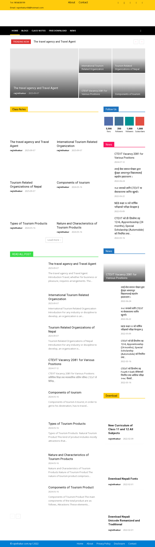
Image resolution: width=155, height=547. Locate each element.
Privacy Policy (103, 543)
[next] (141, 41)
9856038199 (19, 2)
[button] (140, 30)
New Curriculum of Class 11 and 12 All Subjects (120, 429)
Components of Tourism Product (71, 487)
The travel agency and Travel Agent (55, 41)
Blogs (24, 30)
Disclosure (119, 543)
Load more (54, 239)
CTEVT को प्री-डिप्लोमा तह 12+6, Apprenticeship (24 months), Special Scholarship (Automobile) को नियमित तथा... (129, 226)
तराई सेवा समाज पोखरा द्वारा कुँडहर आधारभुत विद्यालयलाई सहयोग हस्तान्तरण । (128, 173)
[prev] (136, 41)
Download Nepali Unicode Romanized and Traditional (124, 520)
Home (15, 30)
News (73, 30)
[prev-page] (12, 516)
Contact (83, 2)
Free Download (58, 30)
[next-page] (18, 516)
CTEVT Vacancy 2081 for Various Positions (121, 276)
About (71, 2)
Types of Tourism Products (28, 223)
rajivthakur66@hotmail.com (30, 7)
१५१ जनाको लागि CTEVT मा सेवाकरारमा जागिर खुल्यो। (132, 311)
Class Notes (39, 30)
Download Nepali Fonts (123, 478)
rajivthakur (20, 93)
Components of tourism (73, 182)
